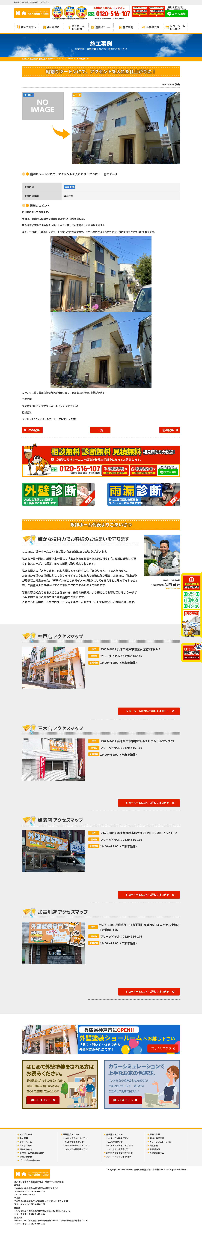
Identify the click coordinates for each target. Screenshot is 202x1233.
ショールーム (26, 1141)
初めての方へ (26, 27)
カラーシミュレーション (161, 1141)
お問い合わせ (26, 1156)
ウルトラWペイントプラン (77, 1145)
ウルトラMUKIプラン (118, 1138)
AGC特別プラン (115, 1141)
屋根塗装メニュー (114, 1134)
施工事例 (126, 27)
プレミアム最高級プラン (76, 1149)
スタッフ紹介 (26, 1145)
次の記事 (34, 430)
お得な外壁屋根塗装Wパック (119, 1152)
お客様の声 (150, 27)
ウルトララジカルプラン (76, 1138)
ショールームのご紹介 (175, 27)
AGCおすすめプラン (74, 1141)
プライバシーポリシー (30, 1160)
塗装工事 (69, 187)
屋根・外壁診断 (157, 1138)
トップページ (26, 1134)
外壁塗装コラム (157, 1152)
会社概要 (24, 1138)
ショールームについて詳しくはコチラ (147, 711)
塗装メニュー (101, 27)
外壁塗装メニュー (71, 1134)
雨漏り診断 (155, 1134)
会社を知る (51, 27)
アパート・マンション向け (118, 1156)
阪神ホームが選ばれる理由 (32, 1152)
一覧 (100, 430)
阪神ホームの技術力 (76, 27)
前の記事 (168, 430)
